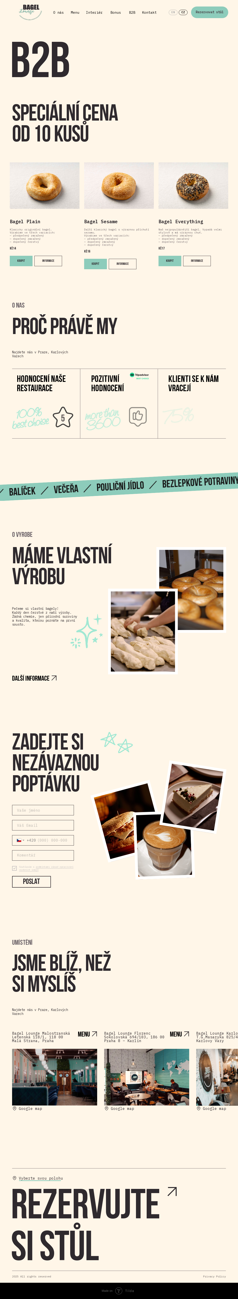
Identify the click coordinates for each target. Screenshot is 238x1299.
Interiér (94, 12)
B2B (132, 12)
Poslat (31, 882)
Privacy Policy (214, 1276)
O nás (58, 12)
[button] (107, 1229)
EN (173, 12)
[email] (43, 825)
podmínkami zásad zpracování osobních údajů (46, 868)
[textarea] (43, 855)
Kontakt (149, 12)
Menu (75, 12)
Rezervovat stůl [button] (210, 12)
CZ (183, 12)
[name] (43, 810)
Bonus (115, 12)
